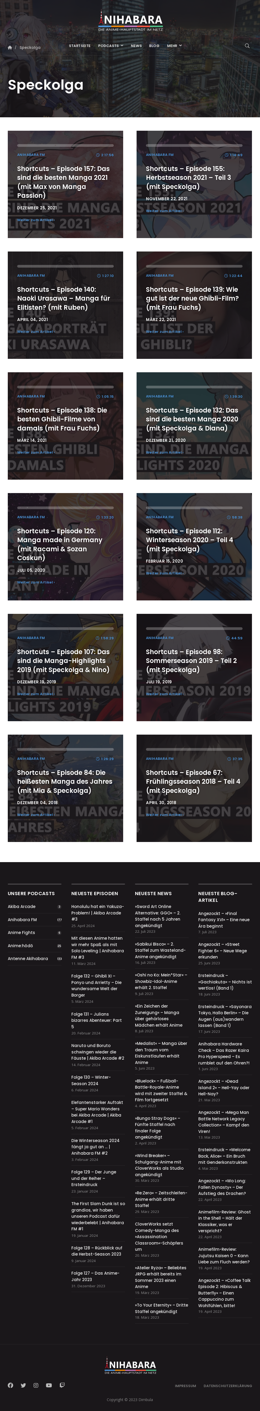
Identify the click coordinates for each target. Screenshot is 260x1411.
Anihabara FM (22, 920)
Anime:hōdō (20, 946)
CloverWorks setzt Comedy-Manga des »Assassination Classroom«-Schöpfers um (159, 1236)
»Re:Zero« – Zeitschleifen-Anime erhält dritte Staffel (161, 1199)
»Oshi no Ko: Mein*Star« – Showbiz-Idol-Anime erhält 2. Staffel (161, 981)
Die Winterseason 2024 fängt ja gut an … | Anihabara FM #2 (95, 1147)
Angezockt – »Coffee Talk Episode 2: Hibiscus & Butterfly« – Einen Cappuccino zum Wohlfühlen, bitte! (224, 1293)
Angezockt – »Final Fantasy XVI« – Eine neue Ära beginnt (224, 920)
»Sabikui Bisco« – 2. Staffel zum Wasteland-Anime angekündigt (160, 950)
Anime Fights (21, 932)
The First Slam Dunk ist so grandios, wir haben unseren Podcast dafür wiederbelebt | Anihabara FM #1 (98, 1216)
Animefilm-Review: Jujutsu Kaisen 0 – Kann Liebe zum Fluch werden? (224, 1255)
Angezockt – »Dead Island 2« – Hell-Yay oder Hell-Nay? (224, 1087)
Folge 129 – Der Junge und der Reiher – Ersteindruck (93, 1178)
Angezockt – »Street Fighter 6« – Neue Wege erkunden (222, 951)
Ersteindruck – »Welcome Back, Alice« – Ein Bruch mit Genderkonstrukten (224, 1156)
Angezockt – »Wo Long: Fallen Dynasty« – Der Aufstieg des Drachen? (222, 1187)
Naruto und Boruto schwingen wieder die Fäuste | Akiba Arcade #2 (97, 1052)
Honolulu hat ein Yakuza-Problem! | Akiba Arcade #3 (97, 913)
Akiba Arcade (21, 906)
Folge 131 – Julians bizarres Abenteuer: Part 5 (96, 1020)
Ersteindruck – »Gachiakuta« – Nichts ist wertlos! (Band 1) (225, 982)
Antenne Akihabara (28, 958)
